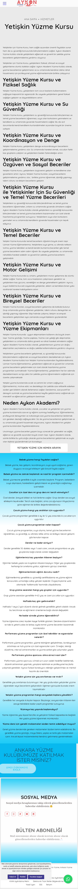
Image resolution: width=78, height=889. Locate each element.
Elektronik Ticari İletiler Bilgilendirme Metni (51, 882)
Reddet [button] (22, 877)
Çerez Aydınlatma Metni (59, 878)
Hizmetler (47, 19)
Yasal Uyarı (30, 885)
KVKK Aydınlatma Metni (19, 882)
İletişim (49, 885)
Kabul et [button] (12, 877)
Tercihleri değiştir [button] (36, 877)
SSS (40, 885)
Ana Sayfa (30, 19)
